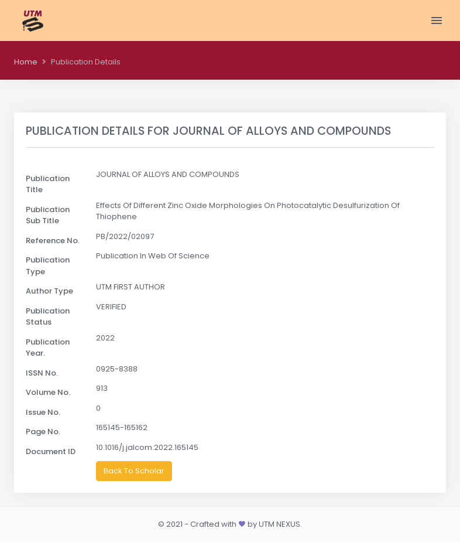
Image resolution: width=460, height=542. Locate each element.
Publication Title (48, 184)
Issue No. (43, 412)
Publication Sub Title (48, 215)
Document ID (50, 451)
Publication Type (48, 265)
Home (25, 61)
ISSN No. (42, 373)
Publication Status (48, 316)
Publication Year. (48, 347)
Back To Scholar (134, 470)
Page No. (43, 431)
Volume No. (48, 392)
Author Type (49, 290)
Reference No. (53, 240)
